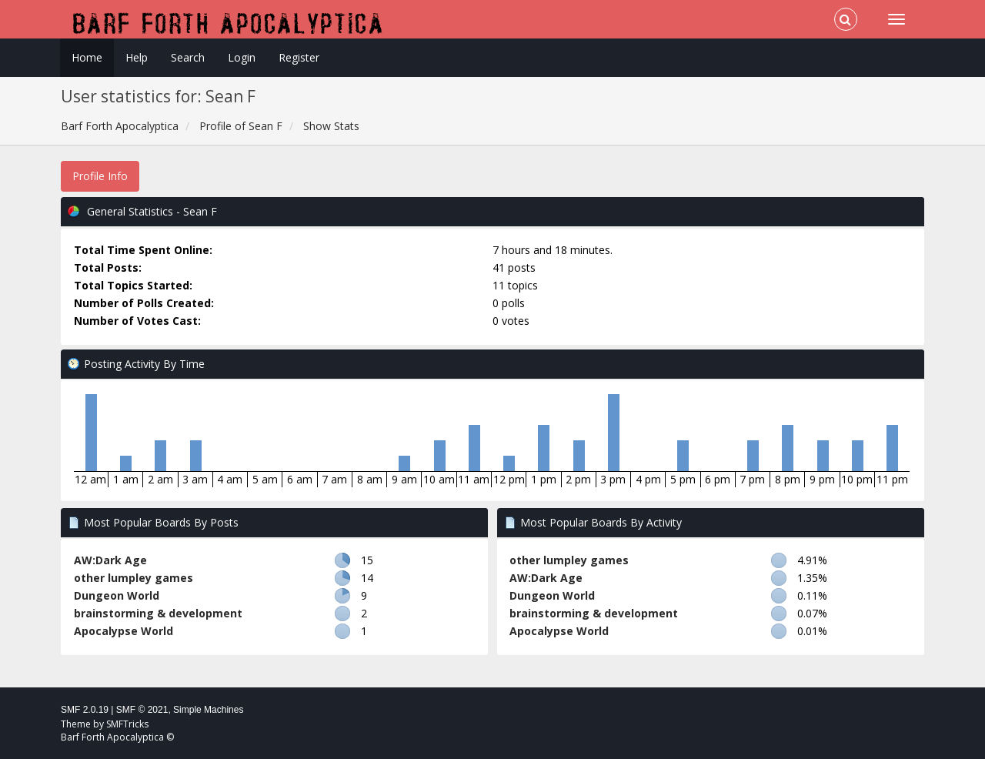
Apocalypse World (123, 631)
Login (241, 57)
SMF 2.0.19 (85, 709)
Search (188, 57)
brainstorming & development (158, 613)
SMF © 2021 (142, 709)
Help (136, 57)
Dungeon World (116, 595)
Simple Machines (208, 709)
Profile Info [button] (100, 176)
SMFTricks (127, 724)
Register (299, 57)
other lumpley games (133, 577)
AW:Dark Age (110, 560)
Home (87, 57)
